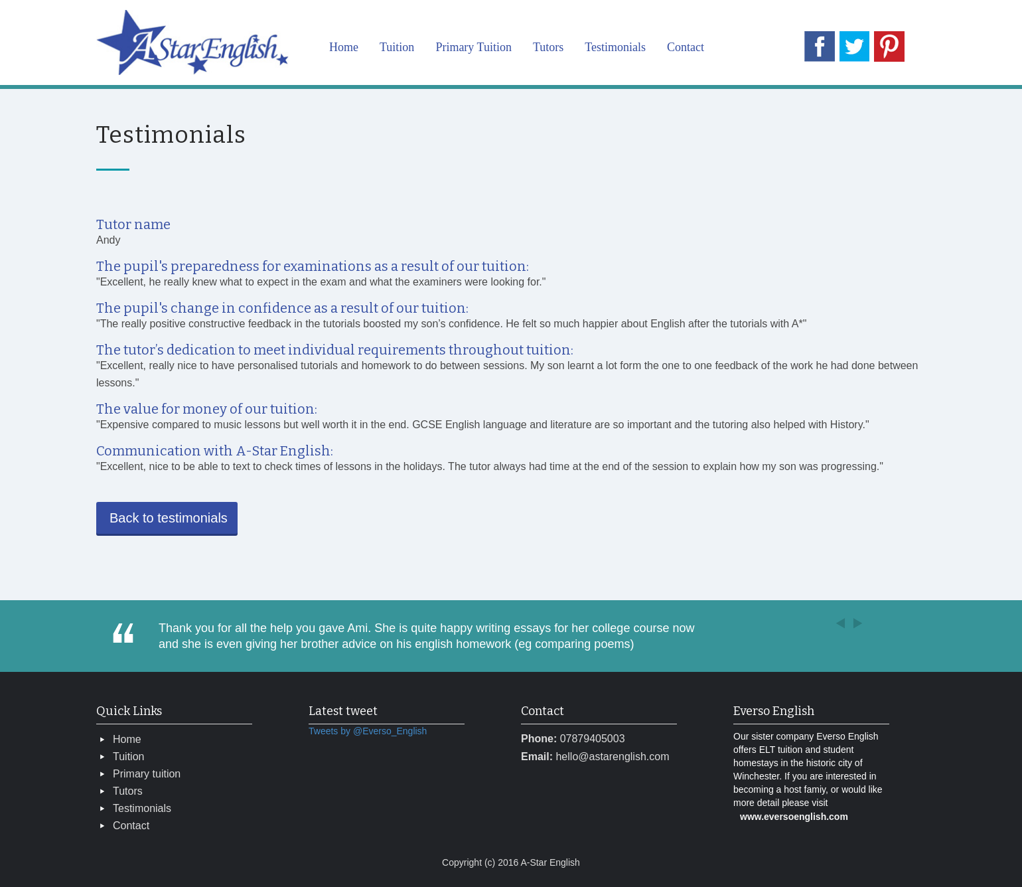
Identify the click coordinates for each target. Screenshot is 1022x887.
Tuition (397, 47)
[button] (851, 621)
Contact (685, 47)
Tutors (548, 47)
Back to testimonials (169, 518)
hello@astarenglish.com (612, 756)
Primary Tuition (473, 47)
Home (343, 47)
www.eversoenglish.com (794, 816)
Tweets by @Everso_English (368, 731)
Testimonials (615, 47)
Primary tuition (147, 773)
